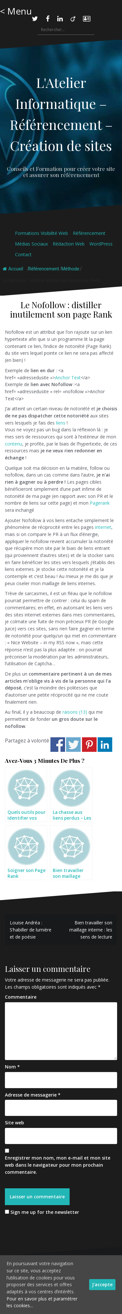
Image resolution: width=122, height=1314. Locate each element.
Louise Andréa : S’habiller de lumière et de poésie (30, 930)
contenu (13, 444)
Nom (12, 1067)
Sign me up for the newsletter (42, 1212)
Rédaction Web (69, 244)
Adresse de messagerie (33, 1095)
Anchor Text (68, 377)
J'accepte (102, 1284)
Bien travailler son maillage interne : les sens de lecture (90, 930)
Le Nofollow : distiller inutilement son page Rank (51, 280)
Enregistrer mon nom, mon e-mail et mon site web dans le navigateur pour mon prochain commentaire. (57, 1165)
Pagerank (100, 503)
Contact (23, 254)
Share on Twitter (73, 744)
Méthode (70, 268)
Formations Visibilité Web (41, 233)
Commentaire (20, 997)
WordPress (101, 244)
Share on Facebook (57, 744)
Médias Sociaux (31, 244)
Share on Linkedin (105, 744)
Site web (14, 1123)
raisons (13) (74, 712)
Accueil (13, 268)
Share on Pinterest (89, 744)
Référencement (89, 233)
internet (103, 527)
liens (60, 423)
